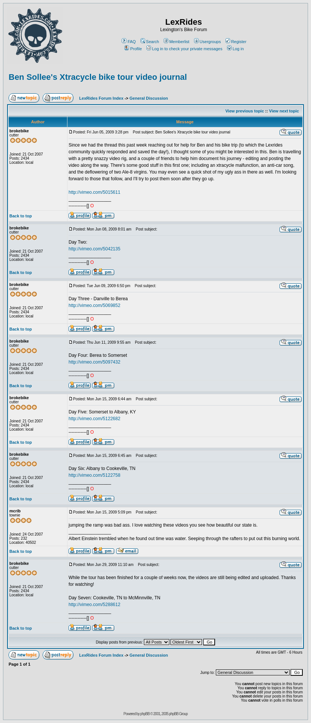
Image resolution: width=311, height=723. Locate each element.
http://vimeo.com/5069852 (94, 305)
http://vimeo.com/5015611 (94, 192)
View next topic (284, 111)
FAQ (129, 41)
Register (236, 41)
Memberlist (177, 41)
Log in (235, 48)
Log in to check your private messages (185, 48)
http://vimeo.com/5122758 (94, 475)
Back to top (20, 216)
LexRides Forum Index (101, 98)
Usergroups (207, 41)
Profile (133, 48)
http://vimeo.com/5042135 (94, 248)
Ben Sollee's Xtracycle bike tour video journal (98, 77)
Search (150, 41)
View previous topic (244, 111)
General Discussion (149, 98)
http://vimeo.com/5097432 (94, 362)
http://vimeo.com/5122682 (94, 418)
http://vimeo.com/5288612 (94, 604)
